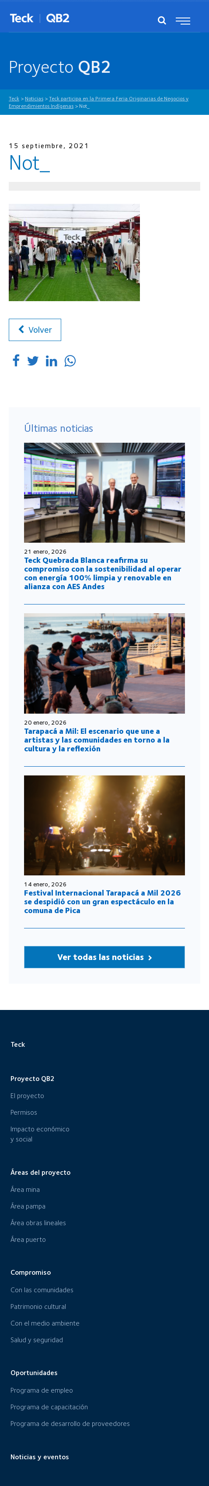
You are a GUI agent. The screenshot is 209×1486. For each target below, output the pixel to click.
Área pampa (27, 1206)
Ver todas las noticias (104, 957)
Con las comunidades (41, 1290)
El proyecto (27, 1095)
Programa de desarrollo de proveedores (70, 1423)
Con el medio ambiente (45, 1323)
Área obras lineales (38, 1223)
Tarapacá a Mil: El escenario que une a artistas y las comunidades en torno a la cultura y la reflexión (97, 739)
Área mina (25, 1189)
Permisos (23, 1112)
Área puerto (28, 1239)
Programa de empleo (41, 1390)
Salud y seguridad (36, 1340)
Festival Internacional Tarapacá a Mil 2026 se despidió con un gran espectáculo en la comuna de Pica (102, 901)
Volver (35, 329)
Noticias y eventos (39, 1457)
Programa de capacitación (49, 1407)
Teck (17, 1044)
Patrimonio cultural (38, 1306)
